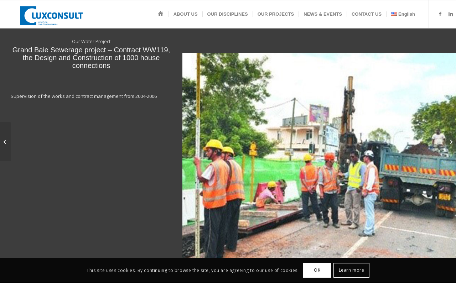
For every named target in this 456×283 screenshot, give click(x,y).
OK (317, 270)
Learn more (351, 270)
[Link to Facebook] (440, 14)
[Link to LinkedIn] (450, 14)
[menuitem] (161, 14)
